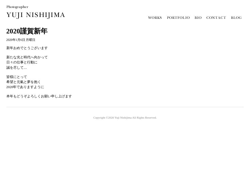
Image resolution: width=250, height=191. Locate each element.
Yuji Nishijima (123, 117)
